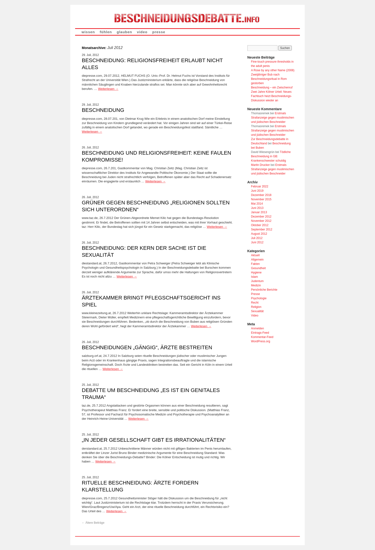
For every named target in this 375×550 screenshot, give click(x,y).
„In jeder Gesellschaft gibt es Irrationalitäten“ (154, 440)
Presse (255, 294)
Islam (254, 276)
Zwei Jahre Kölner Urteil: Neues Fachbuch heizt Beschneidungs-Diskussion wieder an (271, 96)
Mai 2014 (257, 203)
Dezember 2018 (261, 195)
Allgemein (257, 259)
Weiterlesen (108, 89)
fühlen (106, 32)
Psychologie (259, 298)
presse (158, 32)
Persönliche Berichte (264, 289)
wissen (88, 32)
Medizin (256, 285)
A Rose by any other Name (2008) (272, 70)
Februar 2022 (259, 186)
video (142, 32)
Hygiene (256, 272)
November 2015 (261, 199)
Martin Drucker (260, 165)
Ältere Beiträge (93, 522)
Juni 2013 (257, 208)
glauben (124, 32)
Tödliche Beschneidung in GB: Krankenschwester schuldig (271, 156)
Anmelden (257, 328)
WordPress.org (260, 341)
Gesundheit (258, 268)
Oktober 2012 (260, 225)
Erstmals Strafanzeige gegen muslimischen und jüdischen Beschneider (272, 118)
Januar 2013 (259, 212)
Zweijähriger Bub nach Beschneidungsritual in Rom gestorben (269, 79)
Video (254, 315)
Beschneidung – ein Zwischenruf (271, 87)
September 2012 (261, 229)
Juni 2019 (257, 190)
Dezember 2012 (261, 216)
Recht (255, 302)
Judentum (257, 281)
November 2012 (261, 221)
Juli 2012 (257, 238)
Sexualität (257, 311)
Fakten (255, 264)
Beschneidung (103, 110)
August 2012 (259, 233)
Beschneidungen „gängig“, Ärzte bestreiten (147, 347)
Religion (256, 307)
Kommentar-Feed (262, 337)
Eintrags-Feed (260, 332)
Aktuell (255, 255)
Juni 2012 (257, 242)
